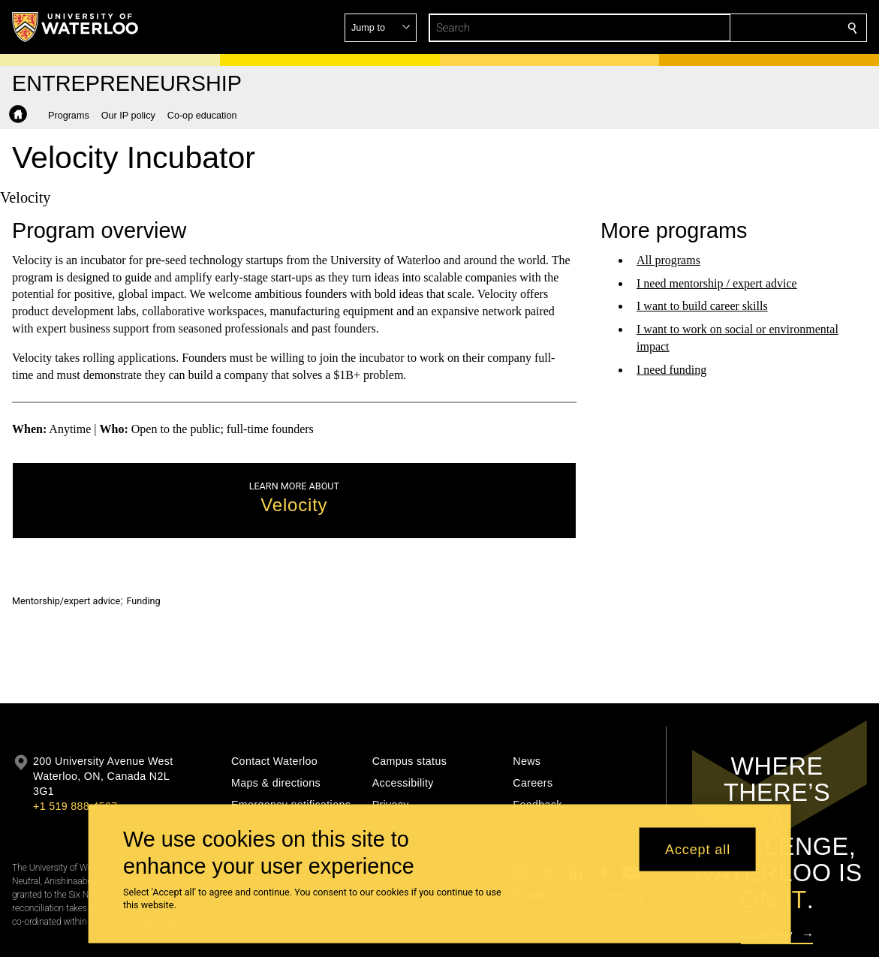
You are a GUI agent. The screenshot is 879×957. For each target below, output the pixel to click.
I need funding (671, 369)
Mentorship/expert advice (66, 600)
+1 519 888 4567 (75, 806)
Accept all (697, 848)
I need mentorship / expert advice (717, 282)
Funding (144, 600)
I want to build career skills (702, 305)
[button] (744, 27)
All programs (668, 260)
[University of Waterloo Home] (76, 27)
